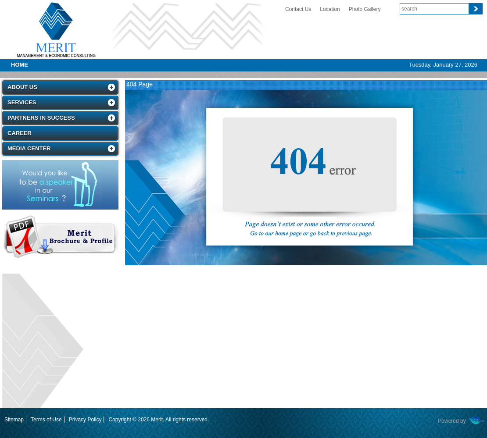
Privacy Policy (85, 420)
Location (330, 9)
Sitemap (14, 420)
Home (19, 64)
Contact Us (298, 9)
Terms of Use (46, 420)
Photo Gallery (365, 9)
